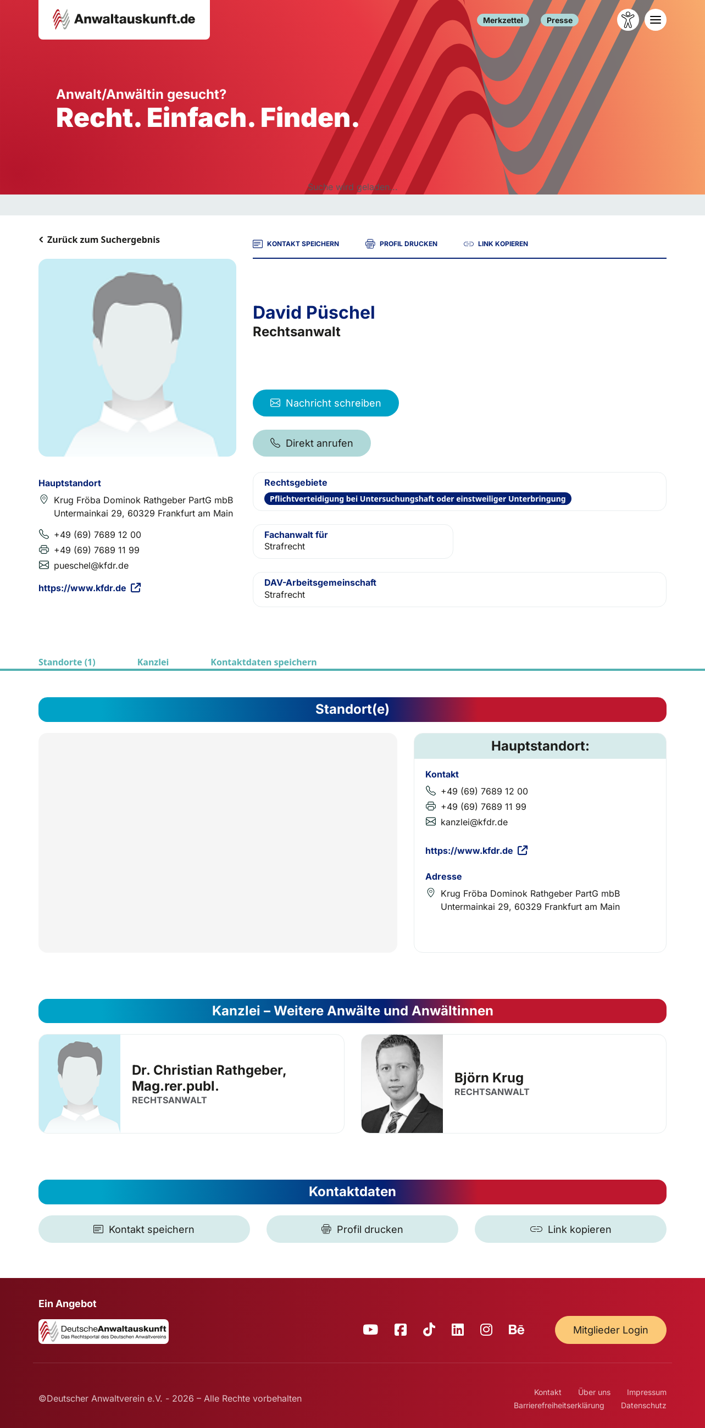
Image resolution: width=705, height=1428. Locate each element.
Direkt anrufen (311, 443)
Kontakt (548, 1392)
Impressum (647, 1392)
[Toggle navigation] (656, 20)
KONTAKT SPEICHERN (296, 244)
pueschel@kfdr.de (91, 565)
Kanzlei (153, 662)
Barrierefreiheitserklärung (559, 1405)
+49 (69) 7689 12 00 (97, 534)
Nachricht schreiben (325, 403)
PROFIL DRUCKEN (401, 244)
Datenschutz (644, 1405)
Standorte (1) (67, 662)
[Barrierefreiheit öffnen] (628, 20)
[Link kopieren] (571, 1229)
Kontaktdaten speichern (263, 662)
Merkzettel (503, 20)
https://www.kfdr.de (89, 587)
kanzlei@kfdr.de (474, 821)
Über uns (594, 1392)
